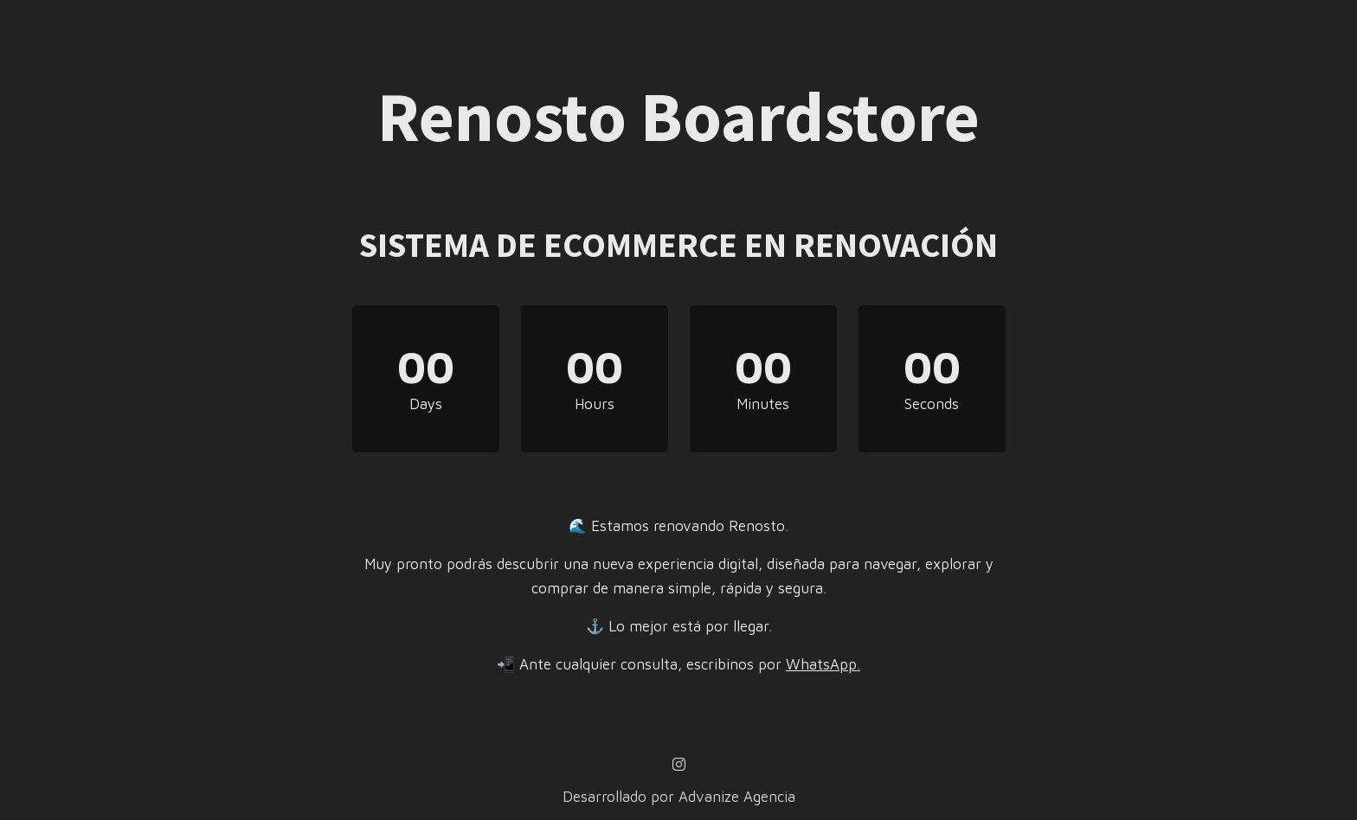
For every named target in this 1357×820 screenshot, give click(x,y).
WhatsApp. (823, 664)
